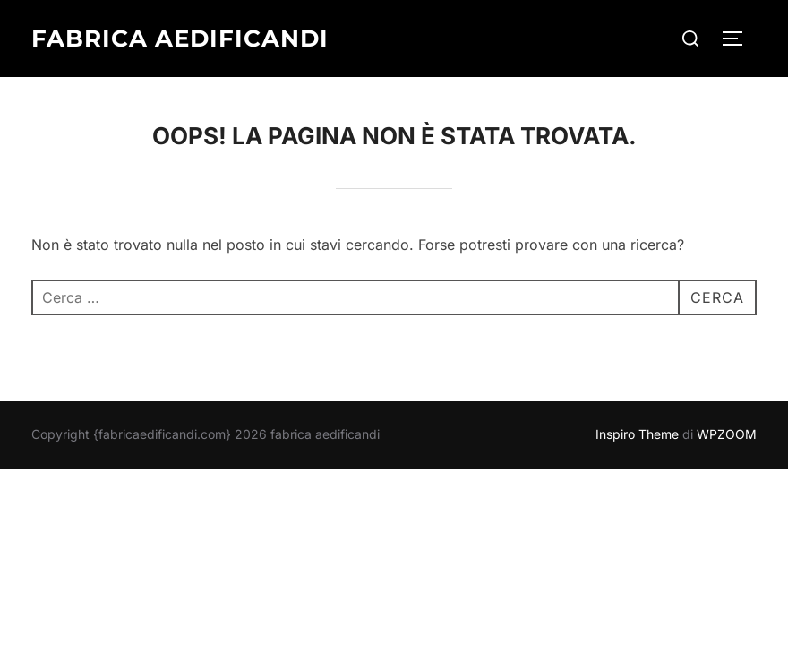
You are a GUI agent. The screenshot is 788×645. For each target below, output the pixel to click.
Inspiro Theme (637, 434)
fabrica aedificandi (180, 38)
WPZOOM (727, 434)
